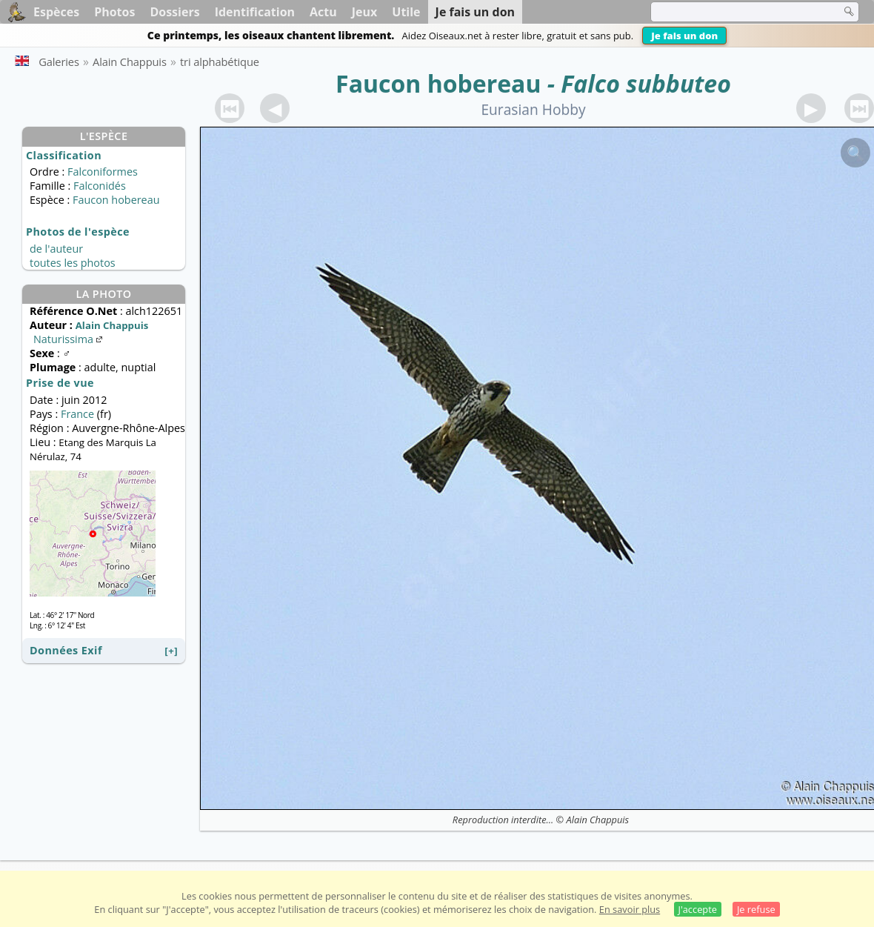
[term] (736, 12)
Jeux (365, 12)
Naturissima (69, 339)
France (77, 414)
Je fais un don (684, 35)
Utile (406, 12)
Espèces (56, 12)
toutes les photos (73, 263)
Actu (323, 12)
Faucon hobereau (438, 83)
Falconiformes (102, 172)
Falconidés (99, 186)
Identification (255, 12)
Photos (114, 12)
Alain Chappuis (598, 819)
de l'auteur (56, 249)
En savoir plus (629, 909)
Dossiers (174, 12)
